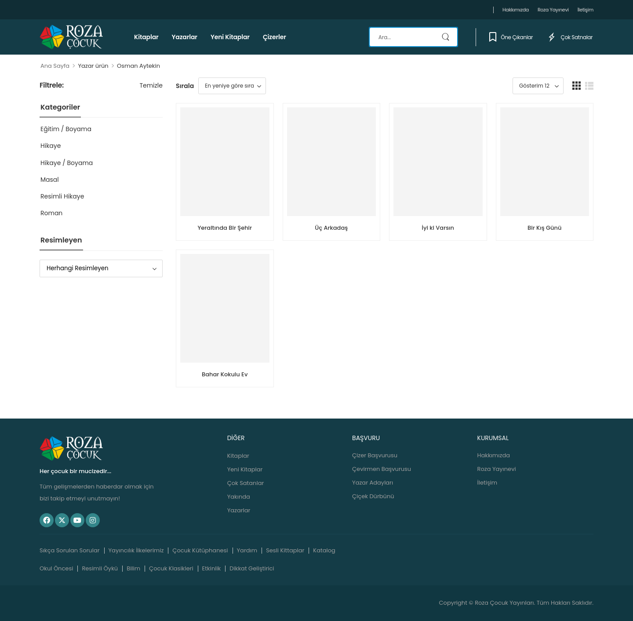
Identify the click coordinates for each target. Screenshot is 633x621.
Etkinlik (211, 568)
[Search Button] (446, 37)
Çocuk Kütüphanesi (200, 550)
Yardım (247, 550)
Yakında (238, 496)
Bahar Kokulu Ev (224, 374)
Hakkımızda (515, 9)
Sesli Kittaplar (285, 550)
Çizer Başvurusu (374, 455)
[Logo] (71, 37)
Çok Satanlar (245, 483)
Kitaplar (146, 37)
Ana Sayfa (54, 66)
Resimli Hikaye (62, 196)
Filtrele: (52, 85)
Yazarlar (184, 37)
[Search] (413, 37)
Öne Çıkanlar (511, 37)
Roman (51, 213)
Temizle (151, 85)
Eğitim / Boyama (65, 129)
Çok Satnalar (570, 37)
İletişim (585, 9)
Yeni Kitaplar (230, 37)
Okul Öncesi (56, 568)
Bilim (133, 568)
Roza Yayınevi (553, 9)
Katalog (324, 550)
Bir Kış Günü (544, 228)
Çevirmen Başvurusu (381, 469)
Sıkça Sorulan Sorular (70, 550)
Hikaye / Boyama (66, 163)
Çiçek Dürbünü (373, 496)
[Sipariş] (232, 85)
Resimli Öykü (100, 568)
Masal (49, 180)
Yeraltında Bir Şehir (224, 228)
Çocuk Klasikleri (171, 568)
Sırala (185, 85)
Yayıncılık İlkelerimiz (136, 550)
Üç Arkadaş (331, 228)
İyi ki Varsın (438, 228)
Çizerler (274, 37)
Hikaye (50, 146)
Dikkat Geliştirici (251, 568)
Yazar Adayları (372, 482)
